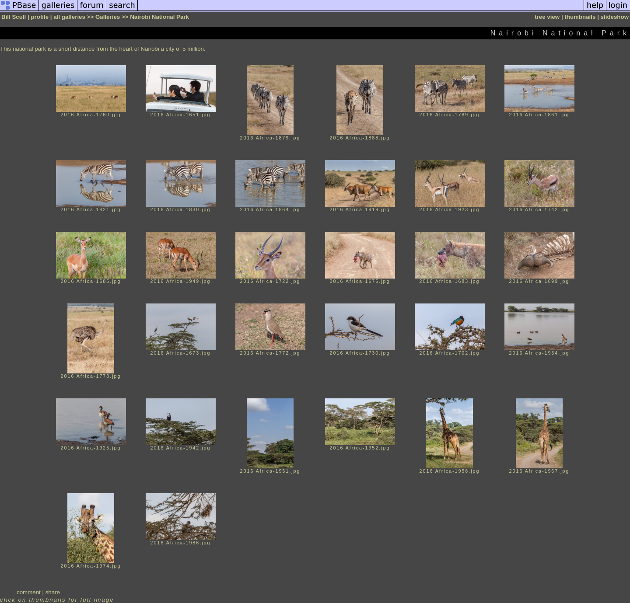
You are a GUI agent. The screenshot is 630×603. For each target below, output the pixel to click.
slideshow (615, 17)
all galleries (69, 17)
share (53, 592)
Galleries (107, 17)
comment (29, 592)
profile (40, 17)
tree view (547, 17)
